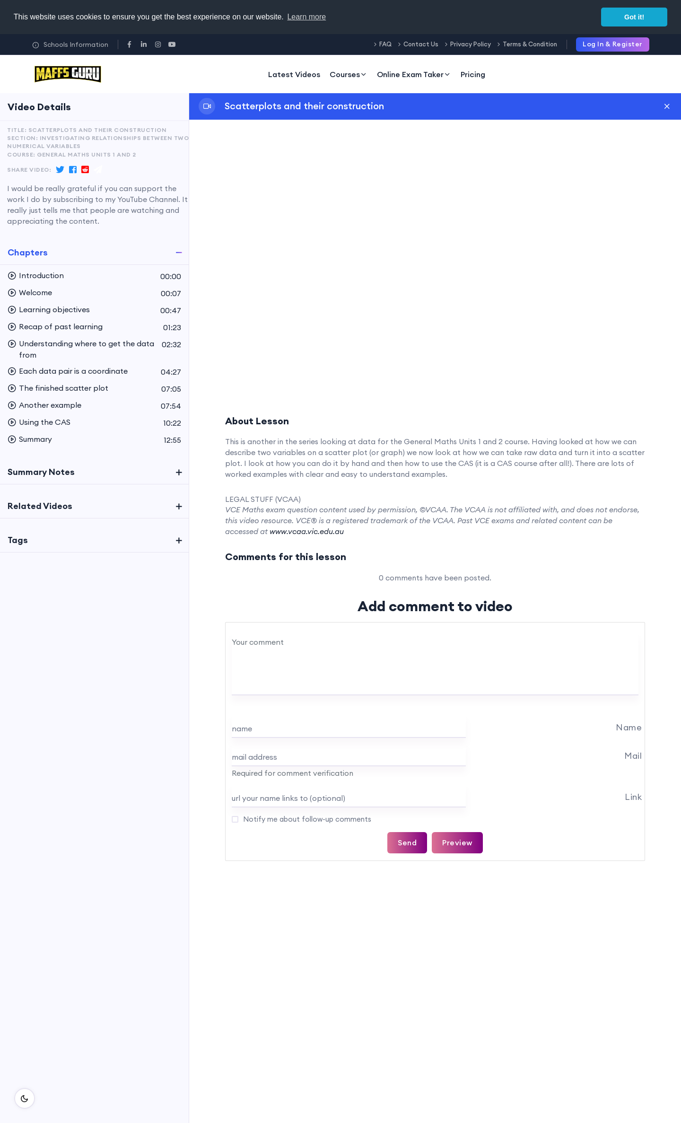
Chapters (28, 252)
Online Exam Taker (414, 74)
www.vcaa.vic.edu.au (307, 531)
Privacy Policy (470, 44)
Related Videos (40, 505)
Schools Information (70, 44)
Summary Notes (41, 471)
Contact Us (420, 44)
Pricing (473, 74)
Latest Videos (294, 74)
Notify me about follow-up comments (306, 819)
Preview (457, 842)
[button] (94, 276)
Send (407, 842)
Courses (348, 74)
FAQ (385, 44)
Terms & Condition (530, 44)
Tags (18, 540)
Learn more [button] (306, 17)
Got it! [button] (634, 17)
